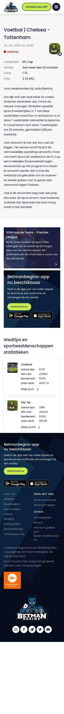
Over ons (10, 494)
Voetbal (13, 29)
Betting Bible (12, 524)
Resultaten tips (13, 529)
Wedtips (9, 519)
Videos (8, 514)
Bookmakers (12, 504)
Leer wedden (12, 509)
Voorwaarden (43, 517)
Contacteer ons (14, 534)
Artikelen (9, 499)
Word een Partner (45, 500)
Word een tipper (44, 505)
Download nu (19, 306)
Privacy (38, 522)
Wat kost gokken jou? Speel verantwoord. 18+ (46, 534)
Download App (36, 7)
